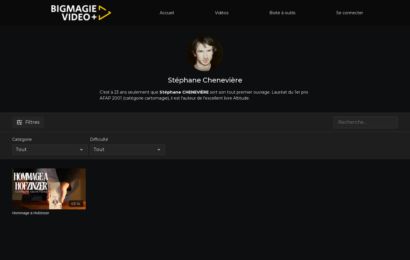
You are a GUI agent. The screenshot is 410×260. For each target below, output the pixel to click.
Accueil (167, 12)
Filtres (28, 122)
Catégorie (22, 139)
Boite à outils (282, 12)
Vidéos (221, 12)
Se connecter (349, 12)
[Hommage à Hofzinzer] (49, 213)
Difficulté (99, 139)
